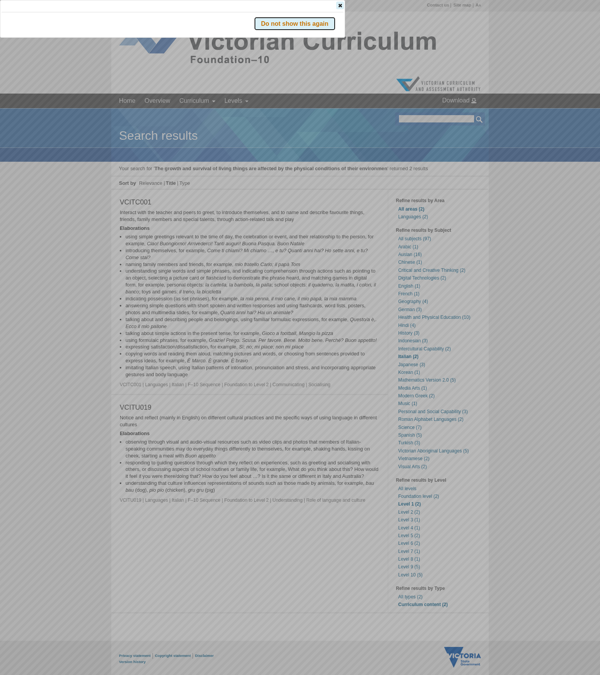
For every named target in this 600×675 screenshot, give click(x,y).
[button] (466, 115)
